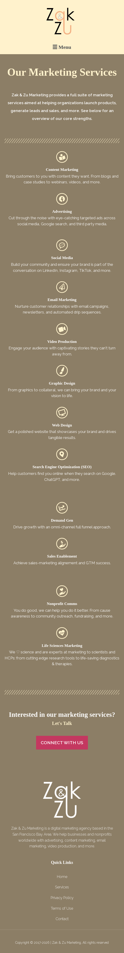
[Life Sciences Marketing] (62, 633)
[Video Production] (62, 329)
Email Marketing (61, 300)
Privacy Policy (62, 898)
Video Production (62, 341)
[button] (62, 47)
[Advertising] (62, 199)
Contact (62, 919)
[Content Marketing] (62, 157)
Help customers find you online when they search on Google (61, 473)
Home (62, 877)
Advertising (62, 211)
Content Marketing (62, 169)
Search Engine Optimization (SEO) (61, 467)
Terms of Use (62, 908)
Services (62, 887)
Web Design (62, 425)
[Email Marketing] (62, 287)
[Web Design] (62, 412)
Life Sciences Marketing (62, 645)
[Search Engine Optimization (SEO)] (62, 454)
